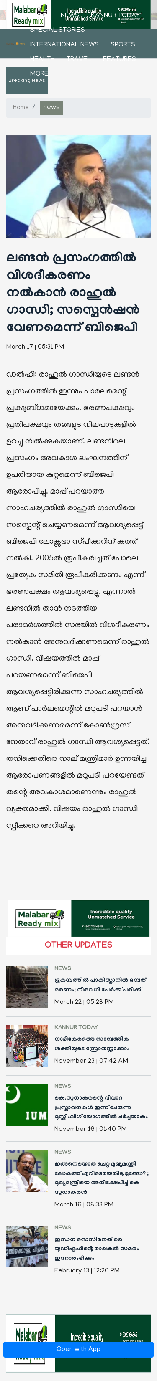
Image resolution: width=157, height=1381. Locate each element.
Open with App (78, 1349)
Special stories (57, 30)
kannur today (115, 16)
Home (39, 16)
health (42, 59)
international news (64, 45)
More (39, 74)
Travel (79, 59)
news (70, 16)
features (119, 59)
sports (123, 45)
